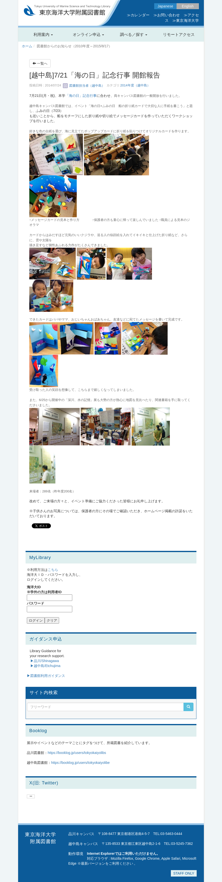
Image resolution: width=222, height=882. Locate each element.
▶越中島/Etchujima (45, 666)
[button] (43, 34)
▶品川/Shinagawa (44, 661)
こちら (53, 570)
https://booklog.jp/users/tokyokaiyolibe (80, 763)
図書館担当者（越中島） (84, 85)
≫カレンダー (138, 15)
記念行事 (90, 96)
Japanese (165, 6)
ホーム (27, 46)
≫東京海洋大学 (185, 20)
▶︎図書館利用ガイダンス (46, 676)
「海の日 (72, 96)
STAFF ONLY (183, 873)
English (188, 6)
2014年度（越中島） (135, 85)
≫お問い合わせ (166, 15)
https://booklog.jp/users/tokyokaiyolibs (77, 753)
